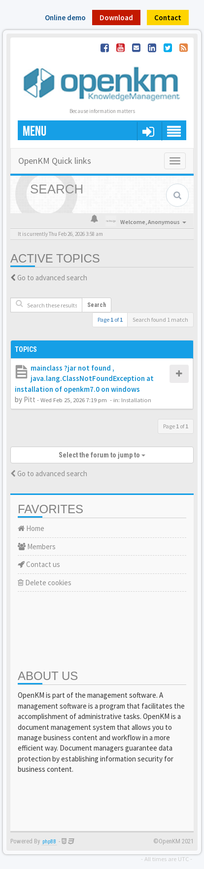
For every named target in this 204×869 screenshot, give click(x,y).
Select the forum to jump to (102, 455)
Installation (136, 400)
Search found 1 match (160, 319)
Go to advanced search (52, 277)
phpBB (49, 841)
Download (116, 17)
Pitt (29, 399)
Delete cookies (44, 582)
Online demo (65, 17)
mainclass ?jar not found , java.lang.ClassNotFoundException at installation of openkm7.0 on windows (84, 378)
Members (37, 546)
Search (96, 305)
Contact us (39, 564)
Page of (110, 319)
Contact (167, 17)
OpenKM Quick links (54, 160)
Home (31, 528)
